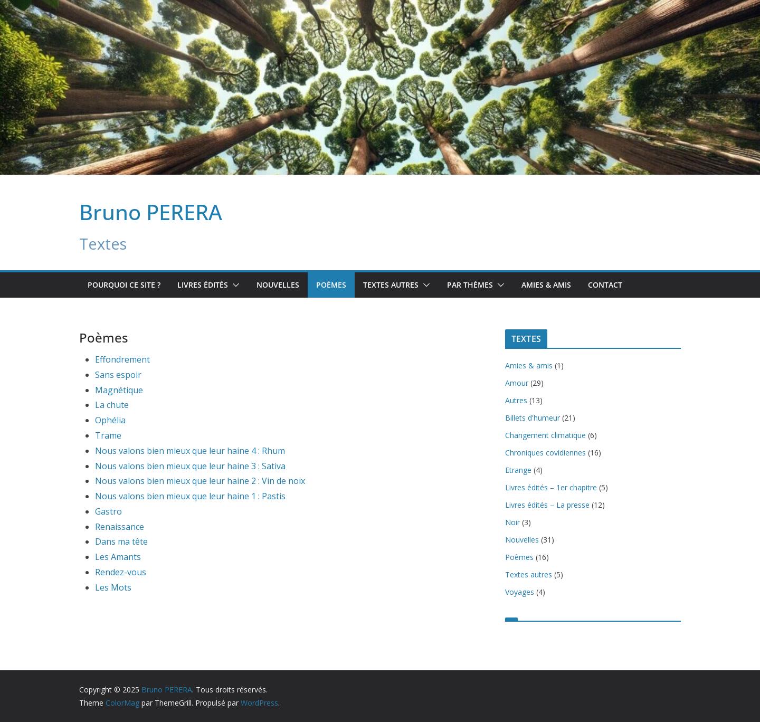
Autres (516, 400)
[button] (234, 285)
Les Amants (118, 557)
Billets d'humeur (532, 418)
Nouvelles (277, 285)
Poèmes (331, 285)
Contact (605, 285)
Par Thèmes (470, 285)
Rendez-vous (120, 572)
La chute (112, 405)
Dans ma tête (121, 541)
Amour (516, 383)
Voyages (519, 592)
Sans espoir (118, 375)
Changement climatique (545, 435)
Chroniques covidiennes (545, 453)
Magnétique (119, 390)
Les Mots (113, 587)
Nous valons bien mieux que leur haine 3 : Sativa (190, 466)
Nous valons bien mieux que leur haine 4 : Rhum (190, 451)
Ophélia (110, 420)
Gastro (108, 511)
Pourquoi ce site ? (124, 285)
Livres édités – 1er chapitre (551, 487)
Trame (108, 435)
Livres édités (202, 285)
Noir (512, 522)
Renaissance (119, 527)
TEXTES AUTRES (391, 285)
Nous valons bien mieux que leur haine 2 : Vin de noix (200, 481)
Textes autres (528, 574)
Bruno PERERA (150, 211)
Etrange (518, 470)
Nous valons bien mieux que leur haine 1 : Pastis (190, 496)
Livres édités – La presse (547, 505)
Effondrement (122, 359)
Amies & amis (546, 285)
